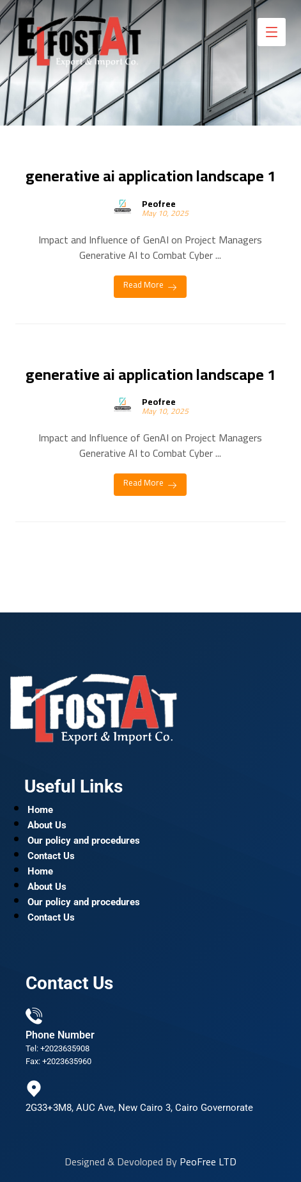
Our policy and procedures (83, 840)
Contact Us (51, 856)
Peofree (159, 204)
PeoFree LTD (208, 1161)
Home (40, 810)
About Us (46, 825)
